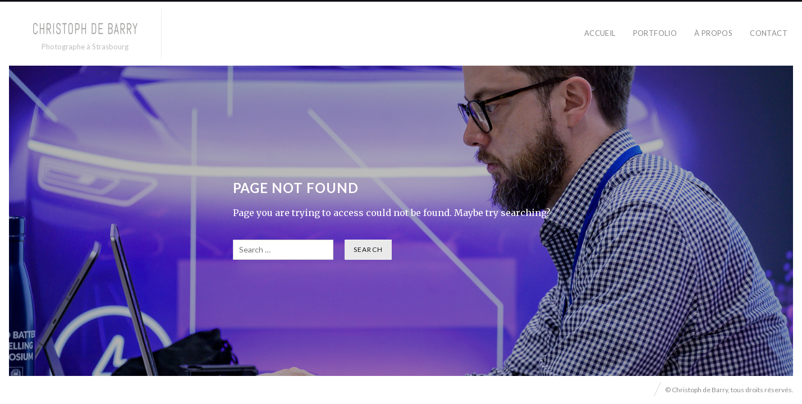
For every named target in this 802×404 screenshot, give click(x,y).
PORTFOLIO (655, 33)
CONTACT (768, 33)
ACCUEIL (600, 33)
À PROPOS (713, 33)
